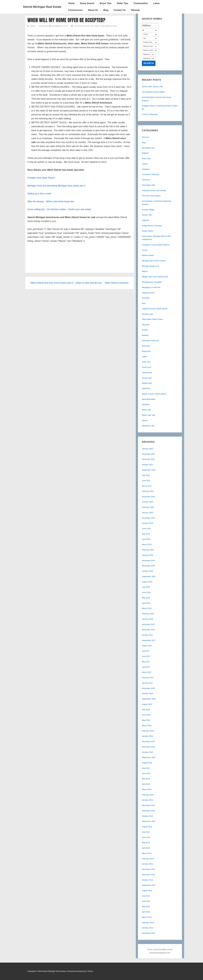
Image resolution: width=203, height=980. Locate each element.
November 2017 (148, 630)
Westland (145, 404)
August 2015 (147, 763)
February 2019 (148, 550)
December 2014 (148, 805)
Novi (144, 303)
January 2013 (147, 928)
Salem (144, 357)
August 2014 (147, 827)
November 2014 (148, 811)
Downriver (146, 180)
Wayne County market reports (154, 394)
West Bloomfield (148, 399)
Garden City (147, 215)
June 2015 (146, 773)
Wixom (145, 420)
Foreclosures (75, 10)
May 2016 (146, 720)
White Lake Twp (148, 415)
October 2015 (147, 752)
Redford (145, 335)
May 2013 (146, 906)
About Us (93, 10)
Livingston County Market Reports (156, 245)
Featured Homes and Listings (154, 190)
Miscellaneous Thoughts (152, 282)
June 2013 (146, 901)
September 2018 (148, 576)
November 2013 (148, 875)
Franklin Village (148, 210)
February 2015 (148, 795)
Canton (145, 164)
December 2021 (148, 454)
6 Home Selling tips (150, 114)
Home (71, 3)
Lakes (156, 3)
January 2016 (147, 736)
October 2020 (147, 502)
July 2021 (146, 475)
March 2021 (147, 486)
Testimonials (147, 372)
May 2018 (146, 598)
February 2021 (148, 491)
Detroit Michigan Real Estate (42, 6)
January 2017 (147, 683)
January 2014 (147, 864)
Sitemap (135, 10)
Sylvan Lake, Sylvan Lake (152, 86)
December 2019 (148, 518)
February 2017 (148, 678)
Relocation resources (150, 340)
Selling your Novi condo (39, 193)
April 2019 (146, 539)
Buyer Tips (105, 3)
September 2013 (148, 885)
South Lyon (146, 367)
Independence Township (152, 226)
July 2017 (146, 651)
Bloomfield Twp (148, 148)
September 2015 (148, 757)
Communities (141, 3)
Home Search (87, 3)
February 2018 (148, 614)
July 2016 (146, 710)
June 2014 (146, 837)
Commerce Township (150, 174)
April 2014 (146, 848)
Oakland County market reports (154, 309)
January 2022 (147, 449)
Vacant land (146, 378)
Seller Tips (122, 3)
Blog (105, 10)
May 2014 (146, 843)
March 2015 (147, 789)
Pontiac (145, 330)
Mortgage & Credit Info (151, 287)
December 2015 (148, 741)
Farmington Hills (148, 185)
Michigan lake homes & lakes (154, 261)
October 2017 (147, 635)
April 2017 (146, 667)
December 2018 (148, 560)
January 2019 (147, 555)
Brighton (145, 153)
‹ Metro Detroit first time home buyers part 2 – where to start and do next (66, 283)
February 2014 (148, 859)
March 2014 (147, 853)
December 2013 (148, 869)
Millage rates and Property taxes (155, 277)
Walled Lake (147, 383)
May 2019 (146, 534)
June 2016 (146, 715)
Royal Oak (146, 351)
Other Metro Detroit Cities (152, 319)
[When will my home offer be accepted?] (59, 26)
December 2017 (148, 624)
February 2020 (148, 507)
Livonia (145, 250)
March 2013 (147, 917)
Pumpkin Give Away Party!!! (41, 178)
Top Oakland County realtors (153, 92)
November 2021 (148, 459)
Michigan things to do (150, 266)
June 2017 (146, 656)
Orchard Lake (147, 314)
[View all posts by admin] (31, 26)
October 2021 (147, 465)
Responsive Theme (85, 971)
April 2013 (146, 912)
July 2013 (146, 896)
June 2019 (146, 528)
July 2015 (146, 768)
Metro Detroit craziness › (117, 283)
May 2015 (146, 779)
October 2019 (147, 523)
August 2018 (147, 582)
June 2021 (146, 480)
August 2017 (147, 646)
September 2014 (148, 821)
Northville (145, 298)
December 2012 (148, 933)
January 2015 (147, 800)
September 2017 (148, 640)
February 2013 (148, 922)
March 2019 (147, 544)
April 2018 (146, 603)
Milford (144, 271)
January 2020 (147, 513)
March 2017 (147, 672)
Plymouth (145, 325)
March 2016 (147, 725)
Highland (145, 220)
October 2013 (147, 880)
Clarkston (146, 169)
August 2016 (147, 704)
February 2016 (148, 731)
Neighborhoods (148, 293)
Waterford (146, 388)
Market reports (148, 255)
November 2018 (148, 566)
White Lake (146, 410)
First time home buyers (106, 26)
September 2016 (148, 699)
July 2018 (146, 587)
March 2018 (147, 608)
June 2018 (146, 592)
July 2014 (146, 832)
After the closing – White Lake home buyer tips (50, 201)
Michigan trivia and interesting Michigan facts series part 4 (56, 185)
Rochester (146, 346)
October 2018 (147, 571)
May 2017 (146, 662)
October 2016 (147, 693)
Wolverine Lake (148, 426)
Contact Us (119, 10)
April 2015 (146, 784)
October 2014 (147, 816)
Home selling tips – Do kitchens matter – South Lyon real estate (59, 209)
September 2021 (148, 470)
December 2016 (148, 688)
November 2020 (148, 497)
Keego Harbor (147, 231)
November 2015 (148, 747)
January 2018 (147, 619)
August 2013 (147, 890)
